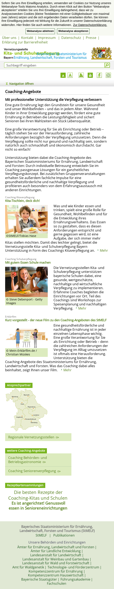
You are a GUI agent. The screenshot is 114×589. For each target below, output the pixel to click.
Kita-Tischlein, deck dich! (22, 201)
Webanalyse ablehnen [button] (40, 31)
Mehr (104, 250)
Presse (91, 37)
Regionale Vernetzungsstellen (33, 437)
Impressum (47, 37)
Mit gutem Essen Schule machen (28, 262)
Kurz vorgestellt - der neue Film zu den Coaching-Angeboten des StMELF (56, 320)
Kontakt (27, 37)
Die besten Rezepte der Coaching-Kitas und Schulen (37, 495)
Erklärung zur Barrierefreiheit (25, 42)
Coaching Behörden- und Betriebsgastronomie (27, 459)
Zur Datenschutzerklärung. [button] (90, 25)
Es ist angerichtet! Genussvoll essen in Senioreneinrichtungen (38, 506)
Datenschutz (71, 37)
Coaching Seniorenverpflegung (34, 471)
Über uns (9, 37)
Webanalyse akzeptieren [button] (73, 31)
